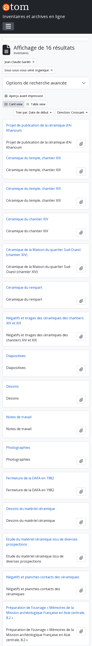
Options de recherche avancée (36, 83)
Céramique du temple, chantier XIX (33, 158)
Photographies (18, 447)
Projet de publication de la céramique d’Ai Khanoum (38, 128)
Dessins (12, 386)
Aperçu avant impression (23, 96)
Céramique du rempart (24, 287)
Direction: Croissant (71, 112)
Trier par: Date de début (32, 112)
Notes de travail (18, 417)
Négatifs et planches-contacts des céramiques (42, 577)
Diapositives (16, 355)
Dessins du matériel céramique (30, 508)
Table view (35, 104)
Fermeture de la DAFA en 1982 (30, 478)
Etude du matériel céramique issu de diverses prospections (42, 542)
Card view (13, 104)
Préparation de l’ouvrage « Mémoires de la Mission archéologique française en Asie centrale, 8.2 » (45, 612)
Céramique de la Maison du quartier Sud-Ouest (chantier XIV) (43, 252)
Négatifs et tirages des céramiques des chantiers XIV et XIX (45, 320)
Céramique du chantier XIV (27, 219)
